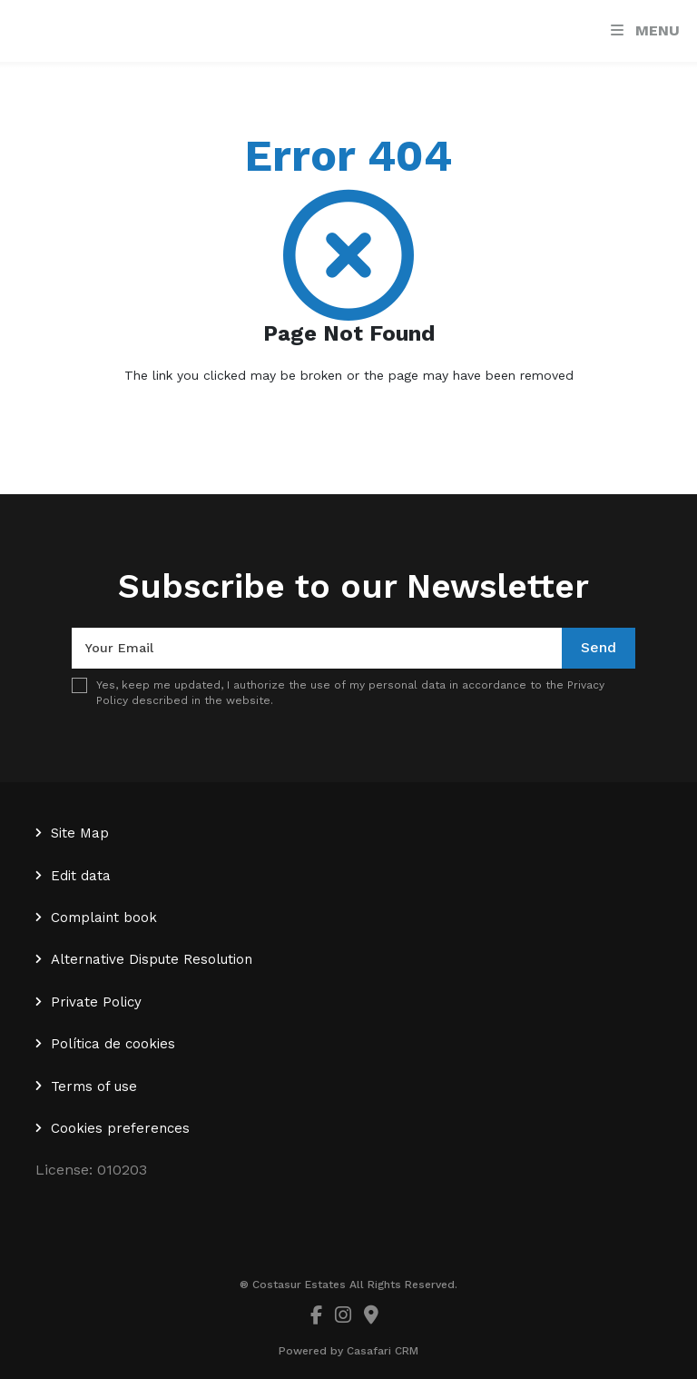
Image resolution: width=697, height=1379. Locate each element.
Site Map (80, 833)
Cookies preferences (120, 1128)
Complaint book (104, 917)
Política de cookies (113, 1044)
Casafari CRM (382, 1350)
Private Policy (96, 1002)
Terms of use (94, 1086)
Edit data (81, 876)
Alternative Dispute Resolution (151, 959)
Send (598, 647)
